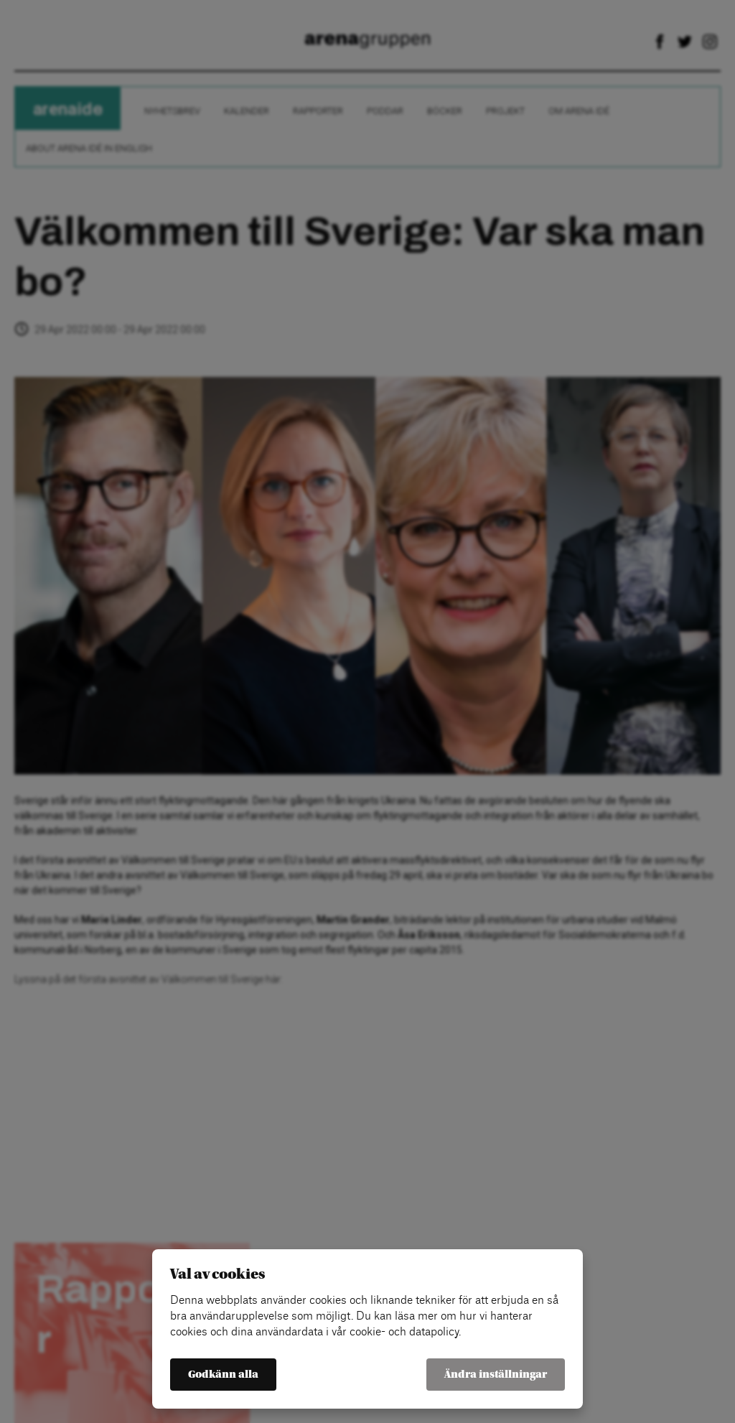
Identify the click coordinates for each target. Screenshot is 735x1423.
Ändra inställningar (495, 1374)
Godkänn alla (223, 1374)
